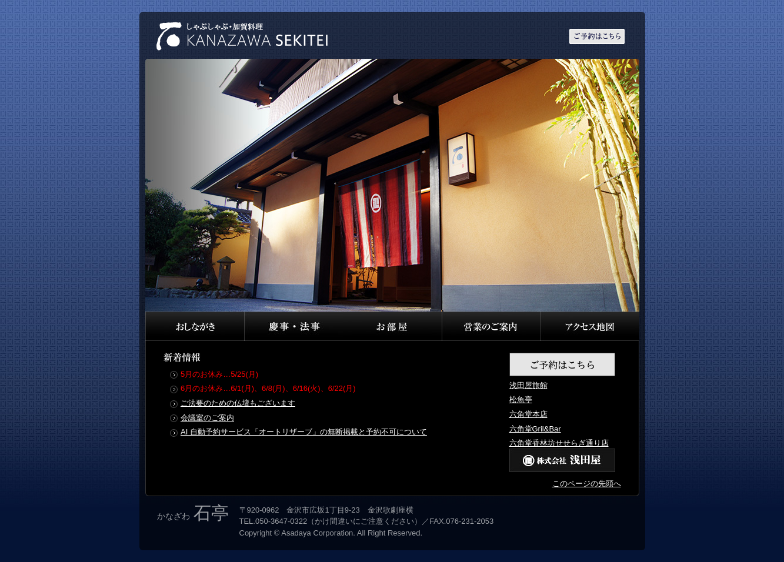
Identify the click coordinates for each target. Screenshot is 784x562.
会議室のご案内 (207, 417)
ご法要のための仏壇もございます (238, 403)
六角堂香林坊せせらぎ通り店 (559, 443)
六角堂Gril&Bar (535, 428)
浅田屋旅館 (528, 385)
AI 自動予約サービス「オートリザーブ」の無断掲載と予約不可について (304, 431)
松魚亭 (520, 399)
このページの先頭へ (586, 483)
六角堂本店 (528, 414)
